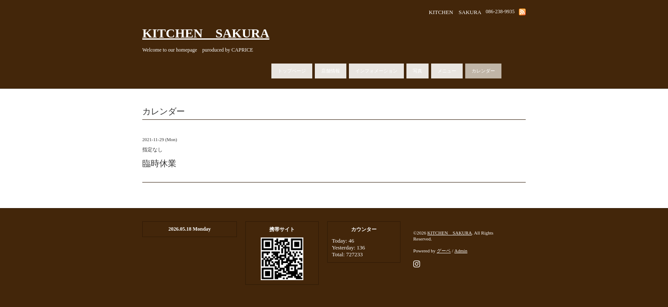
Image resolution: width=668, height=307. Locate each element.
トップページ (292, 70)
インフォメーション (376, 70)
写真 (417, 70)
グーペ (444, 250)
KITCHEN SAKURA (205, 33)
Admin (461, 250)
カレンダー (483, 70)
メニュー (447, 70)
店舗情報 (330, 70)
